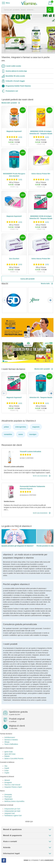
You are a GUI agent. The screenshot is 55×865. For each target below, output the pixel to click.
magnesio (35, 427)
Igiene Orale (8, 752)
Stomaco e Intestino (11, 740)
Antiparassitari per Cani (12, 809)
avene (21, 434)
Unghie (6, 773)
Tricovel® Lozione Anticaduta (30, 451)
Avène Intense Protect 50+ (40, 174)
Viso (5, 766)
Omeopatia (8, 794)
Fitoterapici (8, 797)
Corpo (6, 770)
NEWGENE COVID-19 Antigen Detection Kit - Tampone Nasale (41, 132)
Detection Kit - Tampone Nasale (41, 397)
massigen (32, 434)
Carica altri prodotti (27, 279)
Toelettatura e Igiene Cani (13, 815)
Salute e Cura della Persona (13, 758)
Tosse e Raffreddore (11, 744)
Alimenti (7, 780)
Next (50, 300)
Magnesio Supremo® (14, 131)
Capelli (6, 768)
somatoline (8, 434)
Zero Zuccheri (14, 259)
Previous (5, 300)
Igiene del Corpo (9, 754)
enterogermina (20, 427)
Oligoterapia (8, 799)
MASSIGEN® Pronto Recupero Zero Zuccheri (14, 175)
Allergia (6, 742)
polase (6, 427)
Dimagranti (8, 782)
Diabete (7, 756)
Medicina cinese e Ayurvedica (14, 801)
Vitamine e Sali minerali (12, 785)
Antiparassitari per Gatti (12, 811)
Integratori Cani (9, 813)
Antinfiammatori (9, 737)
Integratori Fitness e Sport (13, 787)
